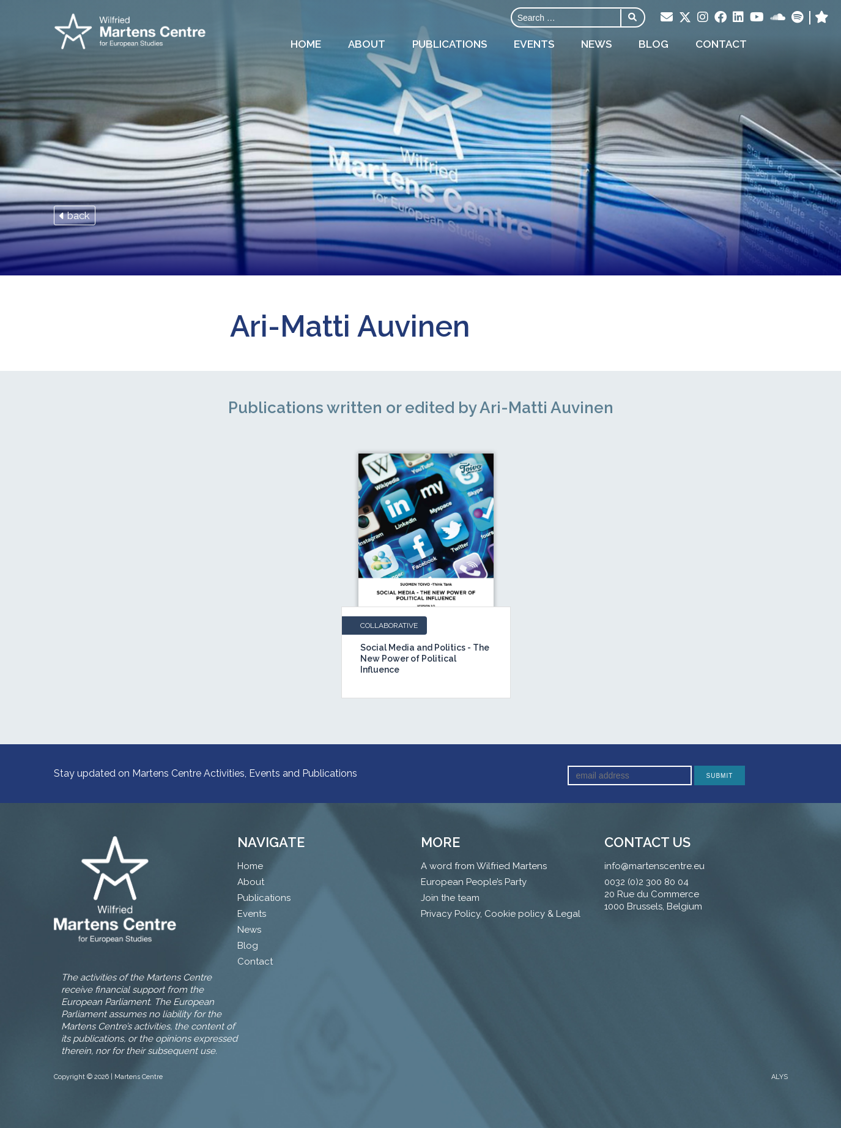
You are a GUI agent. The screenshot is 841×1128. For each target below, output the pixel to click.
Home (306, 44)
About (366, 44)
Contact (721, 44)
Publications (449, 44)
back (74, 215)
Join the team (450, 897)
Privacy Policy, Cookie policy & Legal (500, 913)
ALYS (779, 1077)
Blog (654, 44)
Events (534, 44)
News (596, 44)
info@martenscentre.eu (654, 866)
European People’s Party (474, 881)
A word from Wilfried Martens (484, 866)
